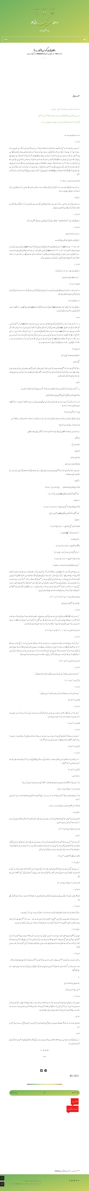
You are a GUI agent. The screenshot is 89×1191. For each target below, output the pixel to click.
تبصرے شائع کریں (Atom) (62, 1171)
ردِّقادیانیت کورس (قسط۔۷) (44, 50)
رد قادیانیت (50, 53)
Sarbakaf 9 (39, 53)
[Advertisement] (44, 75)
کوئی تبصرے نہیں (30, 53)
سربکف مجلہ (27, 1181)
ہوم (44, 1092)
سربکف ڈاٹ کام (19, 1184)
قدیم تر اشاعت (75, 1092)
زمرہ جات (44, 39)
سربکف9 (46, 53)
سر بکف (44, 22)
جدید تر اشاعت (13, 1092)
